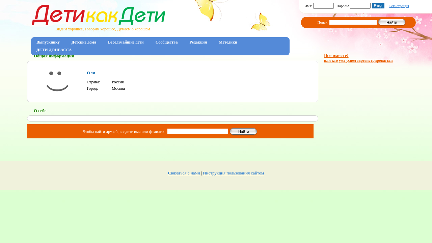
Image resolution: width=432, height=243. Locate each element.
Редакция (198, 42)
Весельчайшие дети (126, 42)
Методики (228, 42)
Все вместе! (358, 58)
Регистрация (399, 6)
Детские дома (84, 42)
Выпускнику (48, 42)
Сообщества (167, 42)
